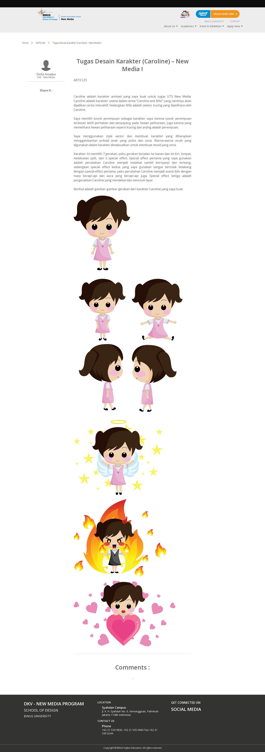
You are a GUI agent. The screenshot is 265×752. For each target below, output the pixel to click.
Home (25, 42)
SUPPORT (235, 21)
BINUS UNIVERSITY (214, 21)
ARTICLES (40, 42)
